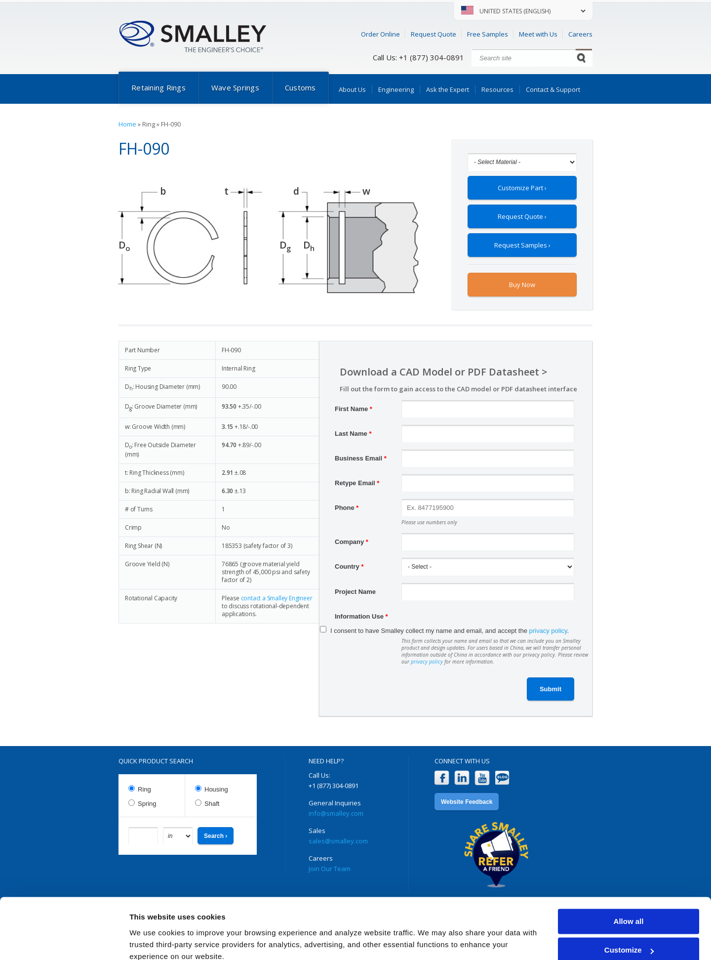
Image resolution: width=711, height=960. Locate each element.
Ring (144, 789)
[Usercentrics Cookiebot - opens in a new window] (64, 940)
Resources (497, 89)
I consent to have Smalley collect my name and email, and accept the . (449, 630)
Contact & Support (553, 89)
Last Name (353, 433)
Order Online (380, 34)
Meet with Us (538, 34)
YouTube (482, 778)
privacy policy (548, 630)
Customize (629, 907)
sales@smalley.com (338, 840)
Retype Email (357, 483)
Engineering (396, 89)
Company (351, 541)
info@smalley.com (336, 813)
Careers (580, 34)
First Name (353, 409)
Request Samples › (522, 245)
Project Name (355, 591)
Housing (216, 789)
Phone (346, 507)
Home (127, 124)
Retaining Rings (158, 87)
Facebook (441, 778)
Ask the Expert (447, 89)
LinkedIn (462, 778)
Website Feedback (466, 801)
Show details (152, 940)
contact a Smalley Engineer (277, 598)
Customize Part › (522, 187)
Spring (147, 803)
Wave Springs (235, 87)
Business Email (361, 458)
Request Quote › (522, 216)
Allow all (629, 878)
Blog (502, 778)
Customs (300, 87)
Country (349, 566)
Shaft (211, 803)
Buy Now (522, 284)
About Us (352, 89)
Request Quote (433, 34)
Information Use (361, 616)
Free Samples (487, 34)
